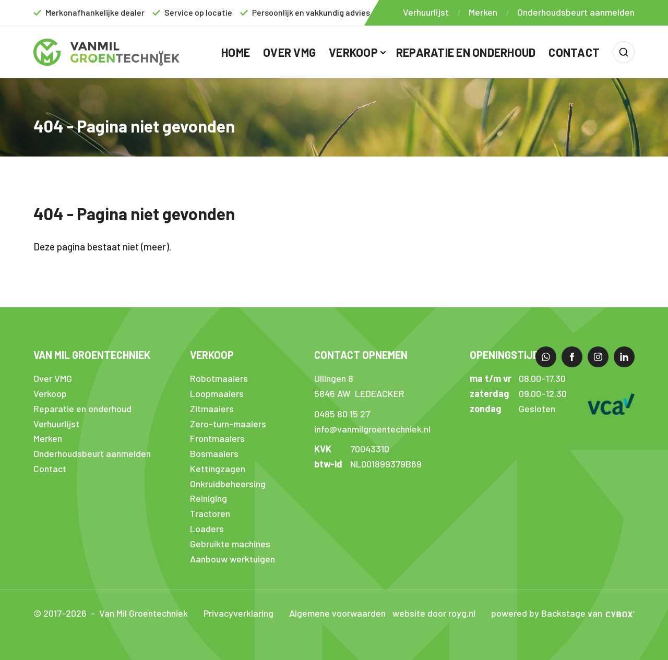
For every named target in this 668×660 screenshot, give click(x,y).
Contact (574, 52)
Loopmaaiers (217, 393)
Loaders (207, 528)
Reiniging (208, 498)
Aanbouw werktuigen (232, 559)
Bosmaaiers (214, 453)
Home (235, 52)
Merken (483, 12)
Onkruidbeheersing (228, 483)
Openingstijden (511, 355)
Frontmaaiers (217, 438)
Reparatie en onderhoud (466, 52)
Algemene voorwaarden (337, 613)
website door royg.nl (433, 613)
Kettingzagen (217, 468)
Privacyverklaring (238, 613)
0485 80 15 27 (342, 413)
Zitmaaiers (212, 408)
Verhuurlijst (426, 12)
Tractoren (210, 513)
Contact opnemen (361, 355)
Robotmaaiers (219, 378)
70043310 (369, 448)
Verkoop (353, 52)
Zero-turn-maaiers (228, 423)
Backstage (563, 613)
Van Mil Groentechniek (91, 355)
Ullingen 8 (333, 378)
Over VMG (289, 52)
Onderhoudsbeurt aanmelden (576, 12)
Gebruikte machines (230, 543)
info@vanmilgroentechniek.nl (372, 429)
